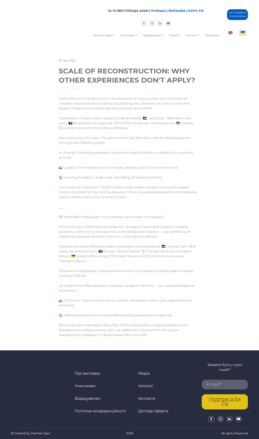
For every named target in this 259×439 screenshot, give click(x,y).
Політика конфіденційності (100, 411)
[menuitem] (230, 32)
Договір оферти (153, 411)
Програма (212, 35)
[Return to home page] (42, 22)
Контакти (146, 398)
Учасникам (127, 35)
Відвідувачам (152, 35)
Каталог (145, 386)
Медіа (173, 35)
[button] (143, 23)
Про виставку (102, 35)
